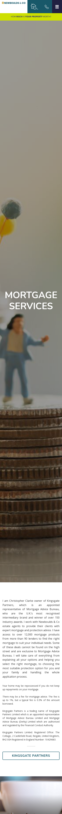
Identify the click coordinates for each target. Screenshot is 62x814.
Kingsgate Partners (31, 756)
